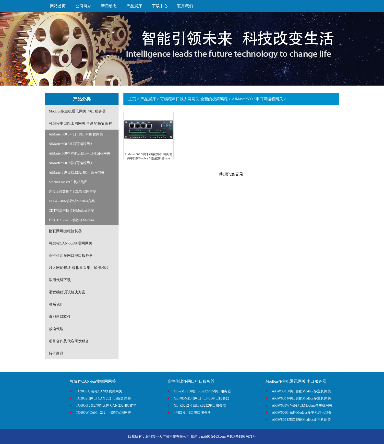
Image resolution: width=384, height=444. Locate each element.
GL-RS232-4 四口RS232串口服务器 (200, 405)
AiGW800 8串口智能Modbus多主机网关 (301, 420)
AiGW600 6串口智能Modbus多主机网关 (301, 398)
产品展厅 (134, 6)
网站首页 (58, 6)
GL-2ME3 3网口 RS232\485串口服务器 (202, 391)
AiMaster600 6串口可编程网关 (257, 99)
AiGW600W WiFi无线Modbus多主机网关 (302, 405)
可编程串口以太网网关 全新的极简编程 (194, 99)
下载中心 (160, 6)
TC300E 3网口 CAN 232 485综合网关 (103, 398)
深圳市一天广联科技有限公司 (167, 436)
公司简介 (83, 6)
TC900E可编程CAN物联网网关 (99, 391)
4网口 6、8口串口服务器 (192, 412)
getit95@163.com (213, 436)
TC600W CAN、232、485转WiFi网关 (103, 412)
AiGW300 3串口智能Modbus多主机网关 (301, 391)
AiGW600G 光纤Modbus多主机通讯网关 (302, 412)
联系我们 (185, 6)
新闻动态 (109, 6)
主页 (132, 99)
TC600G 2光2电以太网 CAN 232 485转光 (106, 405)
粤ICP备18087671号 (241, 436)
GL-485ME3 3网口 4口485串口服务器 (201, 398)
